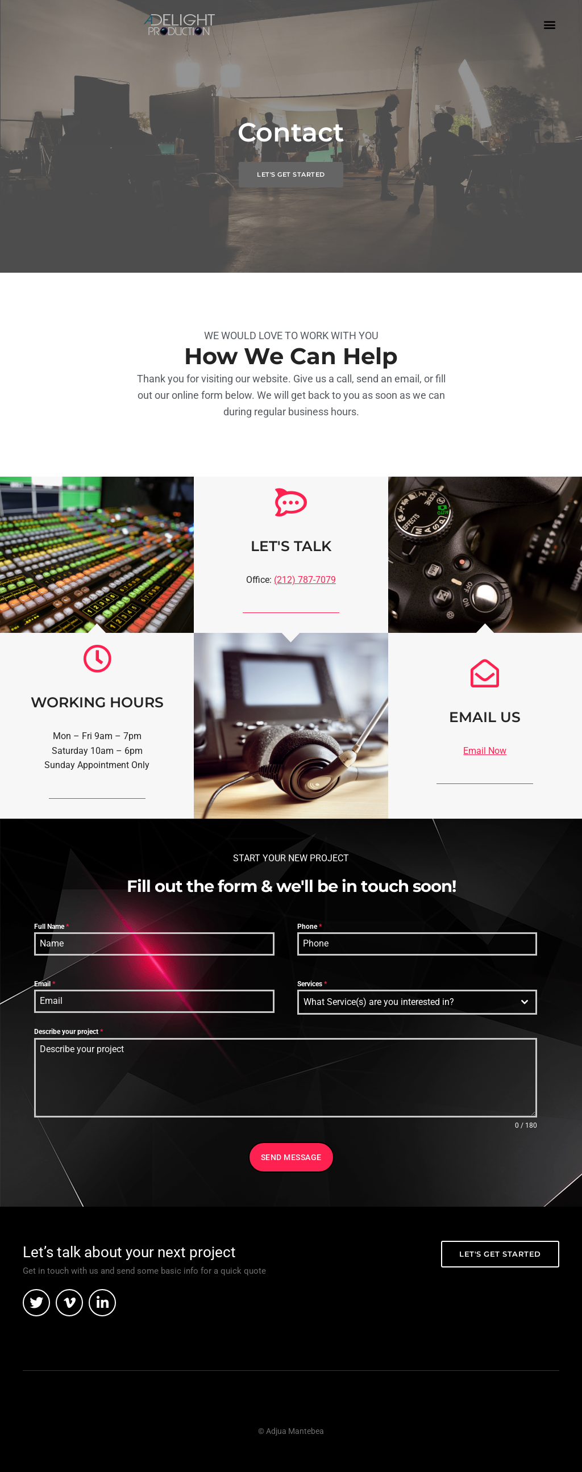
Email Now (484, 750)
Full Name (51, 927)
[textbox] (406, 1002)
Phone (309, 927)
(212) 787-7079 (305, 579)
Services (312, 984)
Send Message (291, 1157)
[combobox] (417, 1002)
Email (44, 984)
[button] (550, 24)
